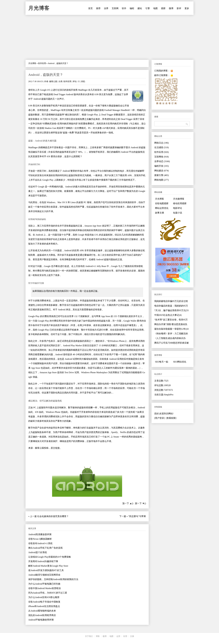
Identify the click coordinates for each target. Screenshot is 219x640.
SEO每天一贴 (161, 362)
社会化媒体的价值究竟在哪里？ (53, 516)
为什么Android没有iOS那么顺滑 (43, 597)
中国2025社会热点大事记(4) (168, 315)
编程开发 (161, 166)
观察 (163, 8)
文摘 (132, 636)
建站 (140, 8)
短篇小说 (177, 213)
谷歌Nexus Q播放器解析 (40, 539)
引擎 (147, 8)
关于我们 (89, 636)
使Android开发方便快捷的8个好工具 (46, 570)
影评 (179, 8)
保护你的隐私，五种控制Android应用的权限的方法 (53, 579)
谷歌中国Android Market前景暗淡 (44, 588)
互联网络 (161, 157)
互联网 (115, 8)
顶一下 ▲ (127, 503)
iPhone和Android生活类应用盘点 (44, 606)
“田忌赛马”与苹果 (137, 516)
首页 (90, 8)
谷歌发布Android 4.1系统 (40, 543)
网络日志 (161, 143)
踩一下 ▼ (140, 503)
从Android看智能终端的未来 (42, 611)
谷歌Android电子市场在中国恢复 (44, 602)
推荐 (98, 8)
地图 (155, 8)
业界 (106, 8)
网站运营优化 (161, 208)
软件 (124, 8)
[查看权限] (171, 418)
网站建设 (161, 170)
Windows (51, 202)
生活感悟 (161, 147)
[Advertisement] (109, 37)
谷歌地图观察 (161, 203)
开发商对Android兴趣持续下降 (43, 561)
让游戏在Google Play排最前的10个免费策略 (49, 557)
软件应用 (42, 63)
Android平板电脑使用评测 (41, 620)
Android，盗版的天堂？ (45, 74)
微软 (97, 341)
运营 (118, 636)
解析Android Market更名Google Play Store (48, 566)
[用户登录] (159, 418)
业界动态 (162, 161)
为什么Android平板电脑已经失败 (44, 584)
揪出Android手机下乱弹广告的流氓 (45, 548)
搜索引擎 (161, 175)
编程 (132, 8)
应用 (125, 636)
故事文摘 (159, 213)
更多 (187, 8)
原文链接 (55, 448)
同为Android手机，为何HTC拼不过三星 (47, 593)
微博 (171, 8)
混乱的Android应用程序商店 (42, 615)
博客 (98, 636)
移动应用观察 (180, 203)
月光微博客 (178, 199)
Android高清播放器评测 (39, 534)
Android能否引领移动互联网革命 (44, 575)
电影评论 (177, 208)
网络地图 (161, 180)
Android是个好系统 (37, 552)
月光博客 (39, 8)
